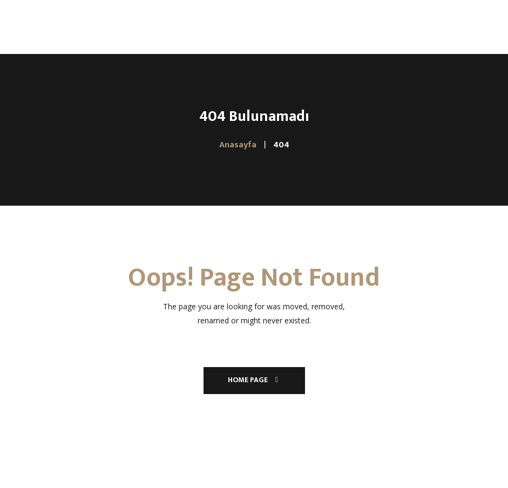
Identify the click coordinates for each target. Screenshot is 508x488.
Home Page (254, 380)
